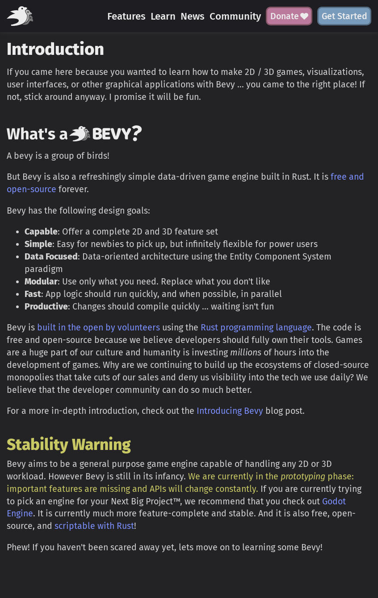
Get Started (344, 16)
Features (126, 16)
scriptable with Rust (94, 526)
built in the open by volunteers (98, 327)
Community (235, 16)
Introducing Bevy (230, 411)
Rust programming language (256, 327)
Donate (289, 16)
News (193, 16)
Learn (163, 16)
